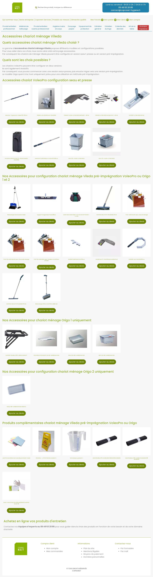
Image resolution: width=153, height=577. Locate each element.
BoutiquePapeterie (143, 27)
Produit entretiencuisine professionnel (40, 27)
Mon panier (110, 20)
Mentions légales (91, 551)
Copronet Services (43, 20)
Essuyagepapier (72, 27)
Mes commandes (54, 551)
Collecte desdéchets (120, 27)
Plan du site (88, 548)
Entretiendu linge (108, 27)
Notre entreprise (26, 20)
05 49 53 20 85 (125, 7)
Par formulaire (127, 548)
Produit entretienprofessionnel (9, 27)
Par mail (124, 551)
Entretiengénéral (98, 27)
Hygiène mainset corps (59, 27)
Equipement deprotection (85, 27)
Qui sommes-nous (10, 20)
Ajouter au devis (16, 122)
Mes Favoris (97, 20)
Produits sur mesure (60, 20)
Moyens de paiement (93, 554)
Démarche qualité (78, 20)
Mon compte (134, 20)
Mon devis (123, 20)
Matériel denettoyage (24, 27)
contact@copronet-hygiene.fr (125, 10)
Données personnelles (93, 557)
